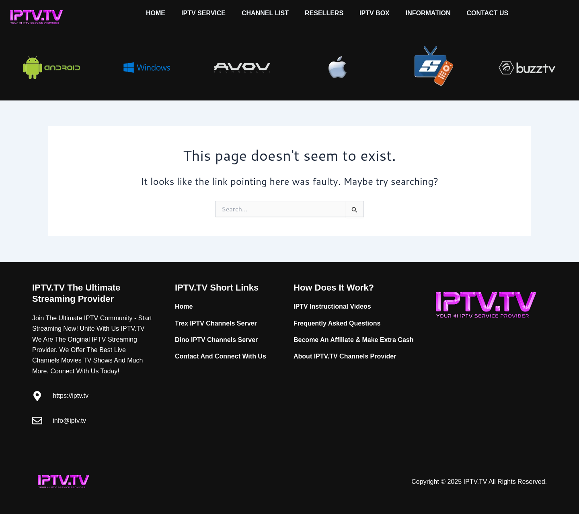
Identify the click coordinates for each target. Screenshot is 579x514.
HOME (155, 13)
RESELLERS (324, 13)
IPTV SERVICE (203, 13)
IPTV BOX (374, 13)
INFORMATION (428, 13)
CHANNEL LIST (265, 13)
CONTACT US (487, 13)
